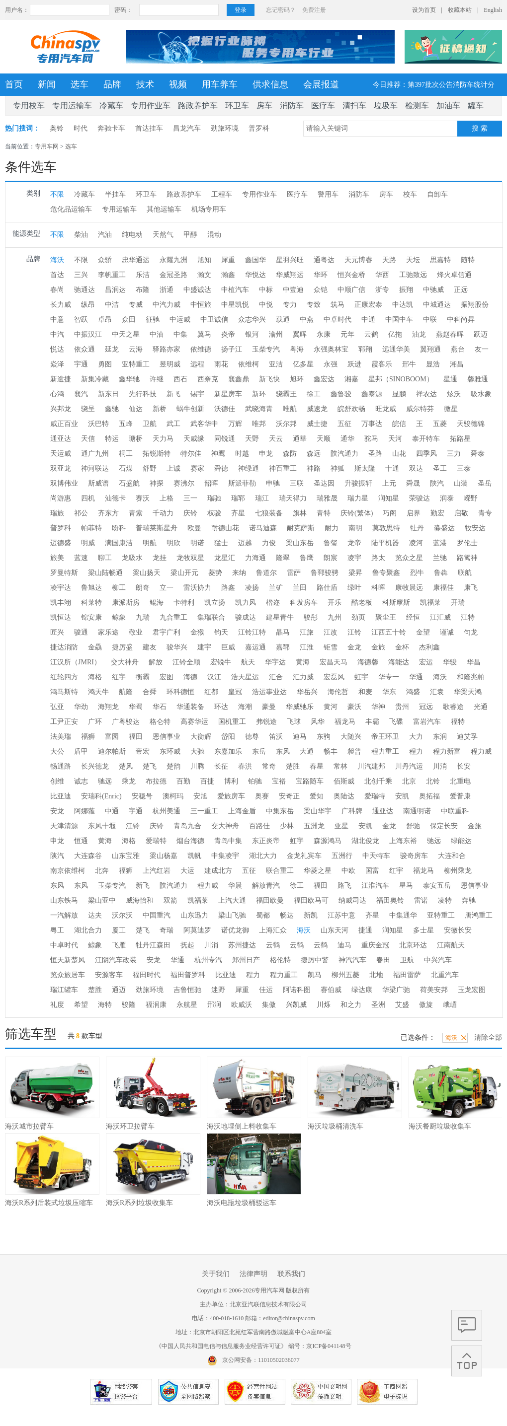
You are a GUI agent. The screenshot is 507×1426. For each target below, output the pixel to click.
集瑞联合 (211, 617)
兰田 (300, 587)
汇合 (276, 677)
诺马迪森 (263, 528)
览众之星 (409, 558)
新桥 (160, 409)
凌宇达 (60, 587)
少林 (287, 826)
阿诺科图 (297, 990)
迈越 (245, 543)
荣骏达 (419, 498)
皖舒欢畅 (351, 409)
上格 (166, 498)
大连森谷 (88, 855)
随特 (468, 260)
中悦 (266, 304)
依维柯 (248, 364)
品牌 (112, 84)
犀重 (228, 260)
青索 (136, 513)
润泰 (447, 498)
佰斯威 (344, 781)
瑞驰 (214, 498)
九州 (334, 617)
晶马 (283, 632)
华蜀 (136, 707)
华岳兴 (307, 692)
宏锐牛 (220, 662)
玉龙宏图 (472, 990)
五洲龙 (314, 826)
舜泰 (478, 453)
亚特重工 (136, 364)
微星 (451, 409)
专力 (290, 304)
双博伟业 (64, 483)
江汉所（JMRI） (75, 662)
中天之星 (126, 334)
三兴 (81, 275)
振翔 (406, 289)
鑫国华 (255, 260)
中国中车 (399, 319)
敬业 (136, 632)
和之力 (350, 1004)
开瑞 (458, 602)
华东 (389, 692)
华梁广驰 (396, 990)
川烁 (324, 1004)
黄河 (331, 707)
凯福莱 (430, 602)
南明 (355, 528)
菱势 (215, 572)
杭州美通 (166, 811)
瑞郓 (238, 498)
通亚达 (60, 438)
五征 (344, 424)
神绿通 (248, 468)
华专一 (388, 677)
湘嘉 (351, 379)
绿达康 (361, 990)
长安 (464, 766)
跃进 (354, 364)
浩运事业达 (269, 692)
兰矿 (276, 587)
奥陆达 (344, 796)
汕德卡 (115, 498)
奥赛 (262, 796)
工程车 (221, 194)
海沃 (57, 260)
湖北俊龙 (365, 841)
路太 (378, 558)
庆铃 (190, 513)
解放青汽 (266, 885)
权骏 (214, 513)
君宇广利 (166, 632)
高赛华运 (194, 721)
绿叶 (354, 587)
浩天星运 (245, 677)
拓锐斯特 (156, 453)
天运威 (60, 453)
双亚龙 (60, 468)
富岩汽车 (427, 721)
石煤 (126, 468)
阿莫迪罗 (197, 930)
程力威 (481, 751)
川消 (440, 766)
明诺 (197, 543)
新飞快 (269, 379)
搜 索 (480, 128)
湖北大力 (263, 855)
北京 (409, 781)
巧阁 (390, 513)
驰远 (105, 781)
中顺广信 (351, 289)
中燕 (307, 319)
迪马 (300, 736)
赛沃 (143, 498)
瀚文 (204, 275)
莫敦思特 (386, 528)
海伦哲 (338, 692)
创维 (57, 781)
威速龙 (317, 409)
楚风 (126, 766)
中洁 (112, 304)
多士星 (423, 930)
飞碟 (396, 721)
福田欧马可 (311, 900)
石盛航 (129, 483)
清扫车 (354, 105)
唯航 (290, 409)
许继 (157, 379)
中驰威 (433, 289)
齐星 (238, 513)
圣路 (375, 453)
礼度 (57, 1004)
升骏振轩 (358, 483)
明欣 (173, 543)
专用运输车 (72, 105)
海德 (190, 677)
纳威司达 (352, 900)
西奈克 (207, 379)
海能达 (398, 662)
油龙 (419, 334)
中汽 (57, 334)
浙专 (382, 289)
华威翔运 (290, 275)
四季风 (426, 453)
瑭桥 (136, 438)
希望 (81, 1004)
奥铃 (57, 128)
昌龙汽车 (187, 128)
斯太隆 (364, 468)
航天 (248, 662)
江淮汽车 (375, 885)
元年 (347, 334)
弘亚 (57, 707)
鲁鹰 (307, 558)
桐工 (126, 453)
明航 (150, 543)
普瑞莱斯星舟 (156, 528)
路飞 (344, 885)
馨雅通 (477, 379)
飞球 (294, 721)
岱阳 (228, 736)
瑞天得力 (293, 498)
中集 (180, 334)
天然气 (163, 234)
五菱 (440, 424)
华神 (378, 707)
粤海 (297, 349)
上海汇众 (273, 930)
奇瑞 (166, 930)
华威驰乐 (300, 707)
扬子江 (231, 349)
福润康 (156, 1004)
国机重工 (232, 721)
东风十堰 (102, 826)
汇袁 (437, 692)
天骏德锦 (471, 424)
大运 (187, 870)
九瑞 (143, 617)
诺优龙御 (235, 930)
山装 (461, 483)
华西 (382, 275)
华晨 (235, 885)
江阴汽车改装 (116, 960)
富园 (112, 736)
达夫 (95, 915)
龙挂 (160, 558)
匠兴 (57, 632)
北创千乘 (378, 781)
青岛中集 (228, 841)
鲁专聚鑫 (386, 572)
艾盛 (402, 1004)
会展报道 (321, 84)
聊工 (105, 558)
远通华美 (396, 349)
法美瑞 (60, 736)
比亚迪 (60, 796)
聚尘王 (385, 617)
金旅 (378, 647)
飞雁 (119, 945)
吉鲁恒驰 (187, 990)
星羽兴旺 (290, 260)
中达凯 (402, 304)
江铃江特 (252, 632)
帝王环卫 (385, 736)
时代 (80, 128)
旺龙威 (385, 409)
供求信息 (270, 84)
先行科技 (143, 394)
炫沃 (454, 394)
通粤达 (324, 260)
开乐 (334, 602)
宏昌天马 (333, 662)
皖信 (399, 424)
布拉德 (156, 781)
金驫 (95, 647)
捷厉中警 (315, 960)
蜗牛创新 (190, 409)
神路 (314, 468)
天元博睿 (358, 260)
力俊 (269, 543)
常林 (340, 766)
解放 (156, 662)
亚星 (341, 826)
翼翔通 (430, 349)
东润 (440, 736)
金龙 (354, 647)
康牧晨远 (409, 587)
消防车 (292, 105)
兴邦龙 (60, 409)
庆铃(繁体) (356, 513)
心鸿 (57, 394)
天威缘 (193, 438)
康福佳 (443, 587)
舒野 (150, 468)
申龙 (266, 453)
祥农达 (426, 394)
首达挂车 (149, 128)
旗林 (300, 513)
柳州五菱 (345, 975)
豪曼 (269, 707)
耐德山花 (225, 528)
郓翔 (365, 349)
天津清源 (64, 826)
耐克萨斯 (301, 528)
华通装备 (190, 707)
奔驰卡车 (111, 128)
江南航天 (451, 945)
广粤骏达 (126, 721)
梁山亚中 (102, 900)
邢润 (214, 1004)
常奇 (269, 766)
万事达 (371, 424)
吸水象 (481, 394)
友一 (482, 349)
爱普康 (460, 796)
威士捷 (317, 424)
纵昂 (88, 304)
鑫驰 (112, 409)
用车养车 (220, 84)
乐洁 (143, 275)
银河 (252, 334)
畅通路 (60, 766)
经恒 (413, 617)
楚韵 (173, 766)
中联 (430, 319)
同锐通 (224, 438)
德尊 (252, 736)
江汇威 (440, 617)
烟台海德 (190, 841)
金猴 (197, 632)
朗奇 (143, 587)
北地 (376, 975)
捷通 (365, 930)
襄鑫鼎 (238, 379)
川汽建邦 (371, 766)
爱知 (317, 796)
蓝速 (81, 558)
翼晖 (300, 334)
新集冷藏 (95, 379)
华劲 (81, 707)
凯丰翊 (60, 602)
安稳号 (142, 796)
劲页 (358, 617)
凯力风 (245, 602)
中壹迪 (293, 289)
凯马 (315, 975)
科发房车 (304, 602)
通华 (347, 438)
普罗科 (259, 128)
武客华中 (204, 424)
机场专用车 (208, 209)
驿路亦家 (166, 349)
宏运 (426, 662)
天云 (276, 438)
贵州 (402, 707)
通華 (300, 438)
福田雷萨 (407, 975)
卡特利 (183, 602)
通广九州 (95, 453)
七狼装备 (269, 513)
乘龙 (129, 781)
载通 (283, 319)
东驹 (324, 736)
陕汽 (437, 483)
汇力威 (303, 677)
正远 (461, 289)
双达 (416, 468)
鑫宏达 (324, 379)
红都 (211, 692)
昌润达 (115, 289)
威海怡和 (140, 900)
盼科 (119, 528)
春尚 (57, 289)
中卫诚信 (214, 319)
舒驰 (413, 826)
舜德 (221, 468)
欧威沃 (241, 1004)
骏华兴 (177, 647)
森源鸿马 (327, 841)
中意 (57, 319)
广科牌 (351, 811)
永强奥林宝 (331, 349)
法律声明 (253, 1274)
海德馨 (367, 662)
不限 (57, 194)
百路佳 (259, 826)
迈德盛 (60, 543)
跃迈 (481, 334)
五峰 (126, 424)
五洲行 (342, 855)
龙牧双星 (190, 558)
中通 (368, 319)
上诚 (173, 468)
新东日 (108, 394)
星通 (450, 379)
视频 (178, 84)
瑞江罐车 (64, 990)
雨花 (221, 364)
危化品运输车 (71, 209)
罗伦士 (467, 543)
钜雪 (331, 647)
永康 (324, 334)
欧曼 (194, 528)
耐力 (331, 528)
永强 (331, 364)
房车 (264, 105)
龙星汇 (224, 558)
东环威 (170, 751)
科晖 (378, 587)
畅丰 (331, 751)
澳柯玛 (173, 796)
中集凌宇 (225, 855)
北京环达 (413, 945)
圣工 (440, 468)
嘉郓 (283, 647)
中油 (157, 334)
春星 (317, 766)
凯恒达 (60, 617)
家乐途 (108, 632)
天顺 (324, 438)
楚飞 (150, 766)
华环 (321, 275)
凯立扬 (214, 602)
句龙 (471, 632)
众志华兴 (252, 319)
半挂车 (115, 194)
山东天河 (334, 930)
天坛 (413, 260)
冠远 (426, 707)
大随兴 (350, 736)
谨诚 (447, 632)
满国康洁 (119, 543)
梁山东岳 (300, 543)
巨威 (228, 647)
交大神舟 (125, 662)
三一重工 (204, 811)
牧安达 (475, 528)
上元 (389, 483)
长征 (221, 766)
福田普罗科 (187, 975)
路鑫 (228, 587)
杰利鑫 (429, 647)
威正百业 (64, 424)
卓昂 (105, 319)
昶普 (354, 751)
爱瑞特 (374, 796)
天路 (389, 260)
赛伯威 (331, 990)
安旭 (200, 796)
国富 (372, 870)
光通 (481, 707)
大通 (307, 751)
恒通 (81, 841)
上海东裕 (403, 841)
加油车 (448, 105)
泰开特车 (426, 438)
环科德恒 (180, 692)
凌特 (445, 900)
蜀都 (263, 915)
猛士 (221, 543)
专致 (314, 304)
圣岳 (485, 483)
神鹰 (218, 453)
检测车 (417, 105)
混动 (214, 234)
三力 (454, 453)
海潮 (245, 707)
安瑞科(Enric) (101, 796)
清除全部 (488, 1037)
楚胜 (293, 766)
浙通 (166, 289)
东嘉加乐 (228, 751)
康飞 (471, 587)
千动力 (163, 513)
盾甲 (81, 751)
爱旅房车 (231, 796)
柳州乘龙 (458, 870)
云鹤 (371, 334)
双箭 (170, 900)
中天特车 (376, 855)
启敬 (461, 513)
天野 (252, 438)
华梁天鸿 (468, 692)
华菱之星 (318, 870)
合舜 (150, 692)
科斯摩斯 (396, 602)
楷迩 (273, 602)
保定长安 (444, 826)
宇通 (81, 364)
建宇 (204, 647)
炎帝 (228, 334)
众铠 (321, 289)
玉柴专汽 (266, 349)
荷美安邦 (434, 990)
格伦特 (280, 960)
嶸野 (471, 498)
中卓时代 (337, 319)
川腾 (197, 766)
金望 (423, 632)
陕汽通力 (344, 453)
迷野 (218, 990)
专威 (136, 304)
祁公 (81, 513)
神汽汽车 (352, 960)
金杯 (402, 647)
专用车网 (47, 146)
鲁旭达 (91, 587)
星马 (406, 885)
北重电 (460, 781)
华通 (416, 677)
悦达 (57, 349)
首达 (57, 275)
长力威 (60, 304)
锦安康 (91, 617)
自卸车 (437, 194)
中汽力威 (166, 304)
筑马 (337, 304)
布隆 (143, 289)
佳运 (266, 990)
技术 (145, 84)
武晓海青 (259, 409)
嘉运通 (255, 647)
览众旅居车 (67, 975)
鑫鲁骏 (341, 394)
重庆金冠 (375, 945)
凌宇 (354, 558)
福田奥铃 (390, 900)
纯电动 (132, 234)
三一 (190, 498)
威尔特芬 (420, 409)
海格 (95, 677)
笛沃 (276, 736)
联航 (465, 572)
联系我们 (291, 1274)
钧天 (221, 632)
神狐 (337, 468)
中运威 (179, 319)
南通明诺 (417, 811)
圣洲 (378, 1004)
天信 (88, 438)
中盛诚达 (197, 289)
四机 (88, 498)
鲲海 (157, 602)
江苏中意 (341, 915)
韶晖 (211, 483)
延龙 (112, 349)
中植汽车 (235, 289)
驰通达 (84, 289)
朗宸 (331, 558)
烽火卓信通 (454, 275)
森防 (290, 453)
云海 (136, 349)
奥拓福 (429, 796)
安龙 (57, 811)
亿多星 (303, 364)
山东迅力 (194, 915)
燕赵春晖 (450, 334)
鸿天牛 (98, 692)
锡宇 (197, 394)
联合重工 (280, 870)
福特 (458, 721)
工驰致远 (413, 275)
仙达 (136, 409)
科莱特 (91, 602)
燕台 (458, 349)
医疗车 (323, 105)
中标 (266, 289)
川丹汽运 (409, 766)
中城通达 (437, 304)
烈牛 (417, 572)
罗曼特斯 (64, 572)
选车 (79, 84)
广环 (95, 721)
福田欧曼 (270, 900)
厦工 (119, 930)
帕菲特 (91, 528)
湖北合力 (88, 930)
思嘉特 (440, 260)
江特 (468, 617)
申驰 (273, 483)
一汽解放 (64, 915)
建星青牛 (280, 617)
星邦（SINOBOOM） (400, 379)
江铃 (354, 632)
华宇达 (275, 662)
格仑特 (160, 721)
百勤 (183, 781)
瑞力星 (357, 498)
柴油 (81, 234)
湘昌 (457, 364)
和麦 (365, 692)
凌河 (416, 543)
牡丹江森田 (153, 945)
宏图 (166, 677)
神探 (157, 483)
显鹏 (399, 394)
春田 (383, 960)
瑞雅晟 (327, 498)
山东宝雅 (126, 855)
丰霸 (372, 721)
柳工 (119, 587)
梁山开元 (184, 572)
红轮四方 (64, 677)
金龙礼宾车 (304, 855)
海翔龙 (108, 707)
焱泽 (57, 364)
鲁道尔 (266, 572)
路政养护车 (198, 105)
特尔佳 (190, 453)
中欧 (348, 870)
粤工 (57, 930)
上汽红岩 (156, 870)
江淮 (307, 647)
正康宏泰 (368, 304)
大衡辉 (200, 736)
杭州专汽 (208, 960)
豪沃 (354, 707)
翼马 (204, 334)
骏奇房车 (414, 855)
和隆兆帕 (471, 677)
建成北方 (218, 870)
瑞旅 (57, 513)
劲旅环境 (225, 128)
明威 (88, 543)
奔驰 (469, 900)
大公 (57, 751)
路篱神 (467, 558)
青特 (324, 513)
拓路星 (460, 438)
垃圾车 (386, 105)
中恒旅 (200, 304)
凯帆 (194, 855)
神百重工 (283, 468)
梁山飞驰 (232, 915)
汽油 (105, 234)
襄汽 (81, 394)
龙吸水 (132, 558)
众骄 (105, 260)
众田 (129, 319)
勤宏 (437, 513)
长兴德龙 (95, 766)
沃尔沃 (122, 915)
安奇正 (289, 796)
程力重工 (385, 751)
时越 (242, 453)
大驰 (197, 751)
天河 (395, 438)
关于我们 (216, 1274)
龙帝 (354, 543)
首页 (14, 84)
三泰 (464, 468)
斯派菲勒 (242, 483)
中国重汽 (156, 915)
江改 (331, 632)
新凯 (311, 915)
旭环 (297, 379)
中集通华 (403, 915)
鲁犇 (441, 572)
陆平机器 (385, 543)
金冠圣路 (173, 275)
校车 (410, 194)
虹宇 (361, 677)
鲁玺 (331, 543)
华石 (160, 707)
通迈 (119, 990)
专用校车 (29, 105)
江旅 (307, 632)
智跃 (81, 319)
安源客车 (109, 975)
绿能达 (461, 841)
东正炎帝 (266, 841)
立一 (166, 587)
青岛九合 (187, 826)
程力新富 (447, 751)
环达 (221, 707)
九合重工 (173, 617)
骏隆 (129, 1004)
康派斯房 (126, 602)
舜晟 (413, 483)
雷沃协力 (197, 587)
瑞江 (262, 498)
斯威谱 (98, 483)
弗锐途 (266, 721)
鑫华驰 (129, 379)
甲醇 (190, 234)
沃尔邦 (286, 424)
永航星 (186, 1004)
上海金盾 (242, 811)
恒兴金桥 (351, 275)
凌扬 (252, 587)
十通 (392, 468)
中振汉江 (88, 334)
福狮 (88, 736)
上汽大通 (232, 900)
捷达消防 (64, 647)
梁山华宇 (318, 811)
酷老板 (361, 602)
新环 (259, 394)
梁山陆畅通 (105, 572)
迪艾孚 (467, 736)
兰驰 (440, 558)
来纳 (239, 572)
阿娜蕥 (84, 811)
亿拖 (395, 334)
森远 (314, 453)
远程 (197, 364)
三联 (297, 483)
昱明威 (170, 364)
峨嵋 (450, 1004)
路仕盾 (327, 587)
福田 (136, 736)
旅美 (57, 558)
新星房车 (228, 394)
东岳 (259, 751)
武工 (173, 424)
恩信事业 (166, 736)
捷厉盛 (122, 647)
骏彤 (311, 617)
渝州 (276, 334)
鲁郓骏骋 (324, 572)
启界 (414, 513)
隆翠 (283, 558)
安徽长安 (458, 930)
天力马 (163, 438)
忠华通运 (136, 260)
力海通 (255, 558)
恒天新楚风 (67, 960)
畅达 (287, 915)
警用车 (328, 194)
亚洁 (276, 364)
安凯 (402, 796)
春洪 (245, 766)
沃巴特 (98, 424)
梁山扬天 (147, 572)
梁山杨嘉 (163, 855)
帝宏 (143, 751)
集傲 (269, 1004)
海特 (105, 1004)
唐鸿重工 (479, 915)
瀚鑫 (228, 275)
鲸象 (119, 617)
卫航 (150, 424)
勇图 (105, 364)
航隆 (126, 692)
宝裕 (279, 781)
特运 (112, 438)
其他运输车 (164, 209)
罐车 (476, 105)
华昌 (474, 662)
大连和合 (452, 855)
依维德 (200, 349)
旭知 (204, 260)
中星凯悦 (235, 304)
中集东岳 (280, 811)
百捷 (207, 781)
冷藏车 (111, 105)
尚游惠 (60, 498)
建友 (150, 647)
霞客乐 (381, 364)
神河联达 (95, 468)
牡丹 (417, 528)
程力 (416, 751)
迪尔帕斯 (112, 751)
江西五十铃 (388, 632)
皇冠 (235, 692)
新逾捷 (60, 379)
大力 (416, 736)
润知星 (388, 498)
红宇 (119, 677)
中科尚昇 (461, 319)
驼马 (371, 438)
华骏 (450, 662)
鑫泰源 (371, 394)
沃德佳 (224, 409)
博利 (231, 781)
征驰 (153, 319)
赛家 (197, 468)
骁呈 (88, 409)
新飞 (173, 394)
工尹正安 (64, 721)
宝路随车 (310, 781)
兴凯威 (296, 1004)
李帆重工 (112, 275)
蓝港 (440, 543)
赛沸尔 (183, 483)
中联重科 (455, 811)
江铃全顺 (186, 662)
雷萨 (294, 572)
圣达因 (324, 483)
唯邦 (259, 424)
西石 (180, 379)
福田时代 (147, 975)
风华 (318, 721)
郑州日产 (246, 960)
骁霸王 (286, 394)
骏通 (81, 632)
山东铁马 (64, 900)
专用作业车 (150, 105)
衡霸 (143, 677)
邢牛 (409, 364)
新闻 (47, 84)
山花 (399, 453)
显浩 (433, 364)
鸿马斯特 (64, 692)
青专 (485, 513)
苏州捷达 (242, 945)
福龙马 (345, 721)
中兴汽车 (438, 960)
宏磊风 (334, 677)
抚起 (187, 945)
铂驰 (255, 781)
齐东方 (108, 513)
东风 (283, 751)
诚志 (81, 781)
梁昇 (355, 572)
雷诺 (421, 900)
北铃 (433, 781)
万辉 (235, 424)
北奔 (102, 870)
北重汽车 (445, 975)
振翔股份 (475, 304)
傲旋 (426, 1004)
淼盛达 (444, 528)
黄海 (303, 662)
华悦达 (255, 275)
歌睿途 (453, 707)
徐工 (314, 394)
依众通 (84, 349)
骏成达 (245, 617)
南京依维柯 (67, 870)
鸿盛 (413, 692)
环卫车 (237, 105)
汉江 (214, 677)
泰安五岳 (437, 885)
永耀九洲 (173, 260)
